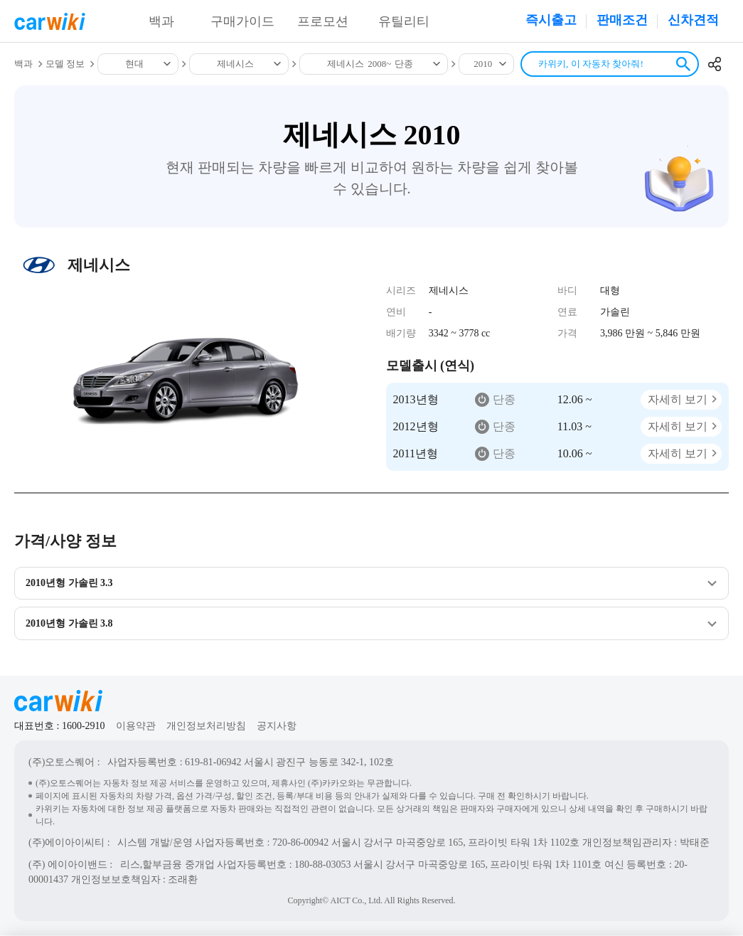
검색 (683, 64)
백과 (161, 21)
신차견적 (693, 20)
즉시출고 (551, 20)
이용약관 (136, 726)
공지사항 (276, 726)
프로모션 (322, 21)
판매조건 (622, 20)
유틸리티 (403, 21)
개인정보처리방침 (206, 726)
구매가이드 (242, 21)
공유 (714, 64)
